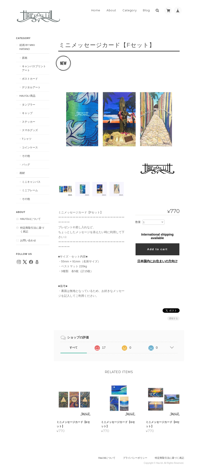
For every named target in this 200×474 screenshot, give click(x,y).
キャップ (27, 113)
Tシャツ (26, 138)
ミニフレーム (30, 190)
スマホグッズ (30, 130)
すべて (74, 347)
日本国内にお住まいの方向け (157, 261)
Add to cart (157, 249)
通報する (173, 318)
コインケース (30, 147)
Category (129, 10)
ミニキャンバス (31, 181)
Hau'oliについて (30, 218)
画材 (22, 172)
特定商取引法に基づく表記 (32, 229)
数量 (138, 222)
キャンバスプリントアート (34, 68)
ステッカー (28, 121)
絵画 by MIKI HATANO (27, 46)
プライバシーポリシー (135, 457)
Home (95, 10)
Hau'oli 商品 (27, 95)
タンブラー (28, 104)
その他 (26, 155)
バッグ (26, 164)
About (111, 10)
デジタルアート (31, 87)
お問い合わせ (28, 240)
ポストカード (30, 78)
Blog (146, 10)
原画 (24, 57)
